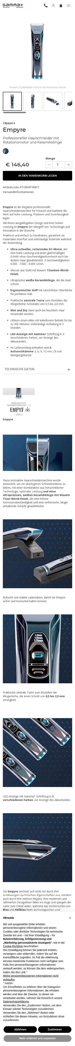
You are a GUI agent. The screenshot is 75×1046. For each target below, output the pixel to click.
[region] (37, 103)
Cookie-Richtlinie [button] (13, 946)
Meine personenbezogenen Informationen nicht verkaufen (31, 977)
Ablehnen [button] (20, 1029)
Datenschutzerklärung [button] (16, 1001)
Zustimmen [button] (55, 1029)
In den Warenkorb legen (37, 175)
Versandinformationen (18, 192)
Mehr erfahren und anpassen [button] (37, 1038)
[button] (70, 918)
